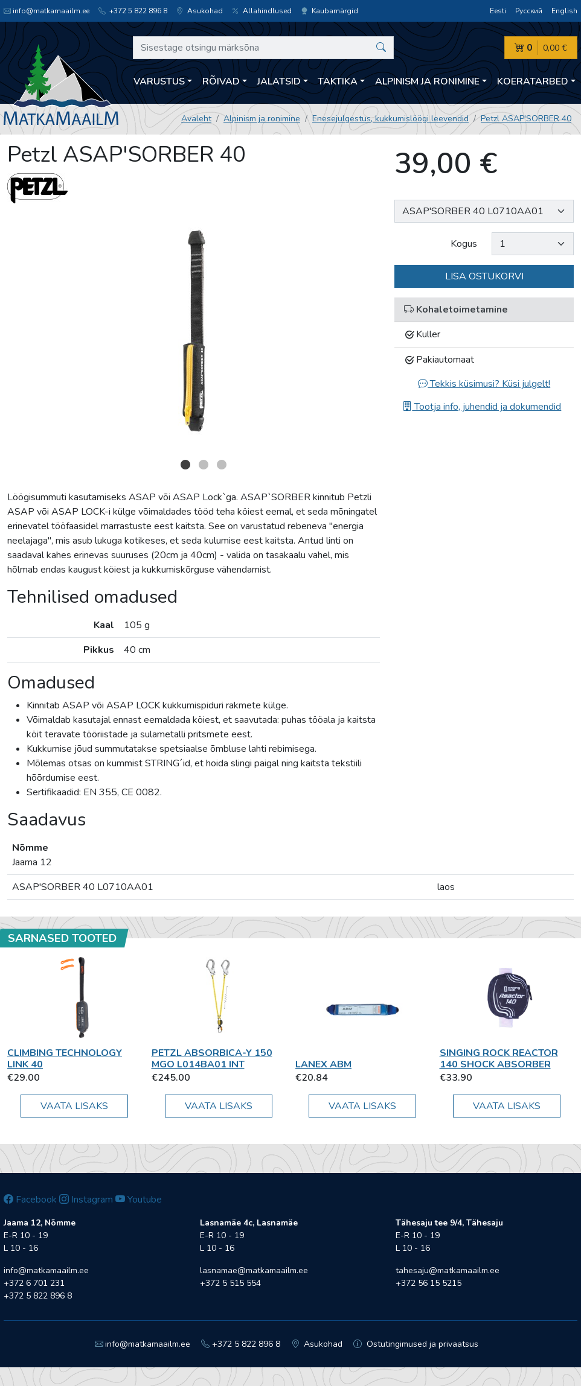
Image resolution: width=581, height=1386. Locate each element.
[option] (194, 333)
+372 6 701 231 (34, 1283)
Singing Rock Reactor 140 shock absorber (499, 1058)
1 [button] (185, 465)
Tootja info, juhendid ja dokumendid (481, 406)
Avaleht (196, 118)
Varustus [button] (159, 81)
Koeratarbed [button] (532, 81)
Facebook (30, 1199)
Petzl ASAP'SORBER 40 (526, 118)
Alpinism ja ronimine (261, 118)
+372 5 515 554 (230, 1283)
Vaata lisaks (74, 1106)
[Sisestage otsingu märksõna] (263, 47)
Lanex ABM (323, 1064)
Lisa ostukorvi (484, 276)
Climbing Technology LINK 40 (64, 1058)
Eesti (498, 11)
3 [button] (222, 465)
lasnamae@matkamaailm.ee (254, 1270)
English (564, 11)
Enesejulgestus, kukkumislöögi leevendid (390, 118)
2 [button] (203, 465)
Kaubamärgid (329, 11)
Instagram (86, 1199)
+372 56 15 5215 (428, 1283)
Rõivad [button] (221, 81)
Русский (528, 11)
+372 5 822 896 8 (132, 11)
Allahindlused (262, 11)
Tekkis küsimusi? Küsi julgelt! (484, 383)
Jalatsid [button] (279, 81)
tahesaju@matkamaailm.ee (447, 1270)
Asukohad (199, 11)
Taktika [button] (338, 81)
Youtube (138, 1199)
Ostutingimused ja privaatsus (415, 1344)
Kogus (464, 243)
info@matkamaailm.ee (46, 11)
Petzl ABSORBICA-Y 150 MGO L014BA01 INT (212, 1058)
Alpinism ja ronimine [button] (427, 81)
